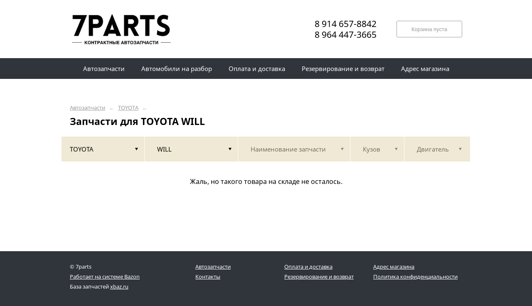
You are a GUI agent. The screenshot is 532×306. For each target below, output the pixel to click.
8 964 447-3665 (346, 34)
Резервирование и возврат (319, 276)
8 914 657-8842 (346, 23)
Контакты (207, 276)
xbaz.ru (119, 286)
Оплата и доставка (308, 266)
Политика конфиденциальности (415, 276)
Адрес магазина (393, 266)
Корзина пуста (429, 29)
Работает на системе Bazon (105, 276)
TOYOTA (128, 107)
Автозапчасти (87, 107)
